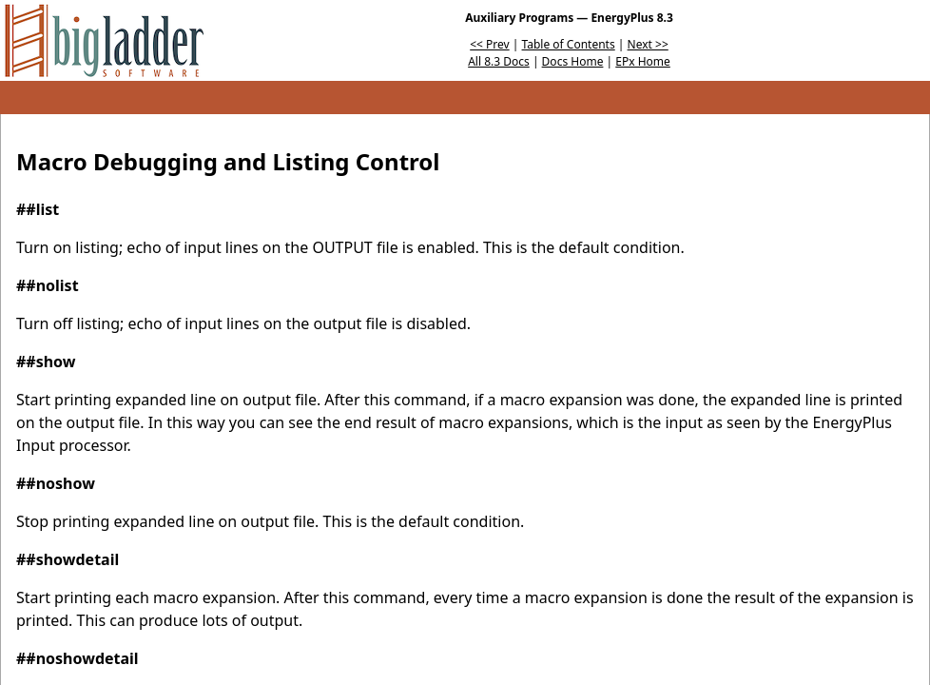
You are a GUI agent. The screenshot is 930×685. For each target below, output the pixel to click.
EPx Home (642, 61)
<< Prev (489, 44)
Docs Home (573, 61)
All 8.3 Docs (499, 61)
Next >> (648, 44)
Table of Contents (568, 44)
